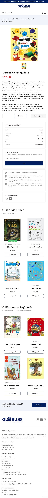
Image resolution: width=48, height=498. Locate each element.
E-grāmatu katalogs (8, 447)
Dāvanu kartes (6, 463)
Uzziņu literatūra (30, 19)
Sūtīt (24, 163)
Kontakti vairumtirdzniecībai (10, 490)
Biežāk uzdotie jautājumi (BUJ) (11, 472)
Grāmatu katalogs (7, 445)
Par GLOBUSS (6, 468)
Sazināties (39, 405)
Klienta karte (5, 461)
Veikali (4, 492)
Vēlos (20, 116)
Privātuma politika (7, 465)
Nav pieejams (38, 116)
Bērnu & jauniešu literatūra (16, 19)
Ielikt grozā (12, 254)
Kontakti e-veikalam (8, 488)
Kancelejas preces (7, 449)
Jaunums (12, 241)
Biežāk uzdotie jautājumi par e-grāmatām (14, 474)
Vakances (4, 470)
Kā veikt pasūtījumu (7, 457)
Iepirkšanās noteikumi (8, 459)
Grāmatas (4, 19)
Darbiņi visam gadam (9, 21)
